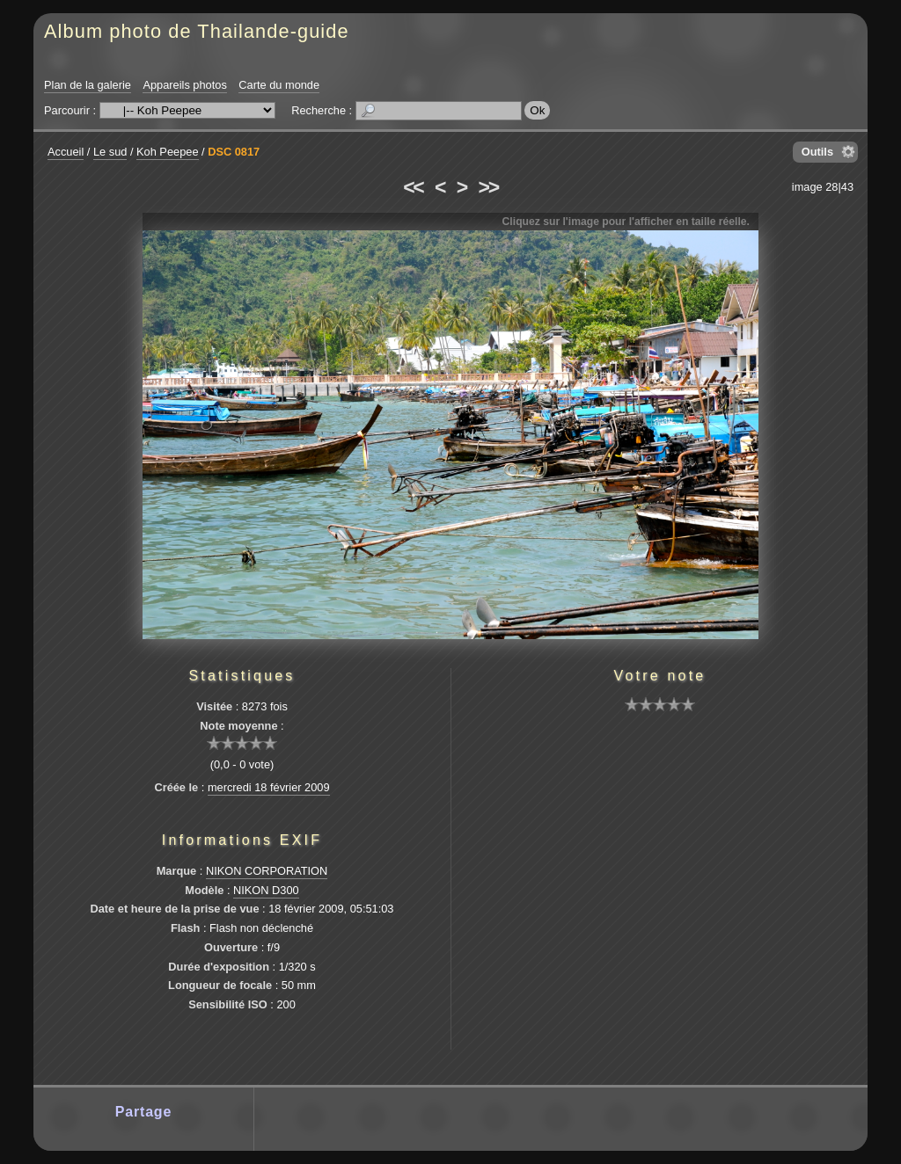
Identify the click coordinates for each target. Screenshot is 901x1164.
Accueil (66, 151)
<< (412, 187)
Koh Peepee (167, 151)
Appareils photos (184, 84)
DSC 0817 (234, 151)
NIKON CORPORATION (266, 870)
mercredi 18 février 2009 (269, 787)
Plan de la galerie (87, 84)
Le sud (110, 151)
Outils (817, 151)
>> (488, 187)
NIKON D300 (266, 890)
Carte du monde (278, 84)
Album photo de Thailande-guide (196, 31)
